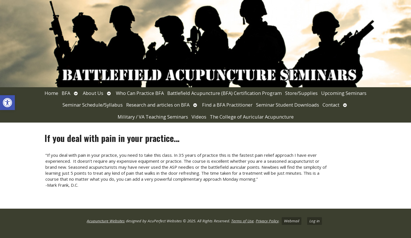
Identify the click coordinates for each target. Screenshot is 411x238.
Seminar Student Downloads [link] (287, 104)
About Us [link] (93, 93)
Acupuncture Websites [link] (106, 220)
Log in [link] (314, 220)
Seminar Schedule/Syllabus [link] (93, 104)
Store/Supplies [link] (301, 93)
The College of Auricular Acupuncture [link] (252, 116)
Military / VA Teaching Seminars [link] (153, 116)
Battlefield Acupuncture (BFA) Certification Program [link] (224, 93)
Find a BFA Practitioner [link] (227, 104)
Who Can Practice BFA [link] (140, 93)
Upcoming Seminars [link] (343, 93)
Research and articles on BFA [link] (158, 104)
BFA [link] (66, 93)
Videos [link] (199, 116)
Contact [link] (331, 104)
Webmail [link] (291, 220)
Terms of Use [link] (242, 220)
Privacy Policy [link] (267, 220)
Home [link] (51, 93)
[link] (7, 102)
